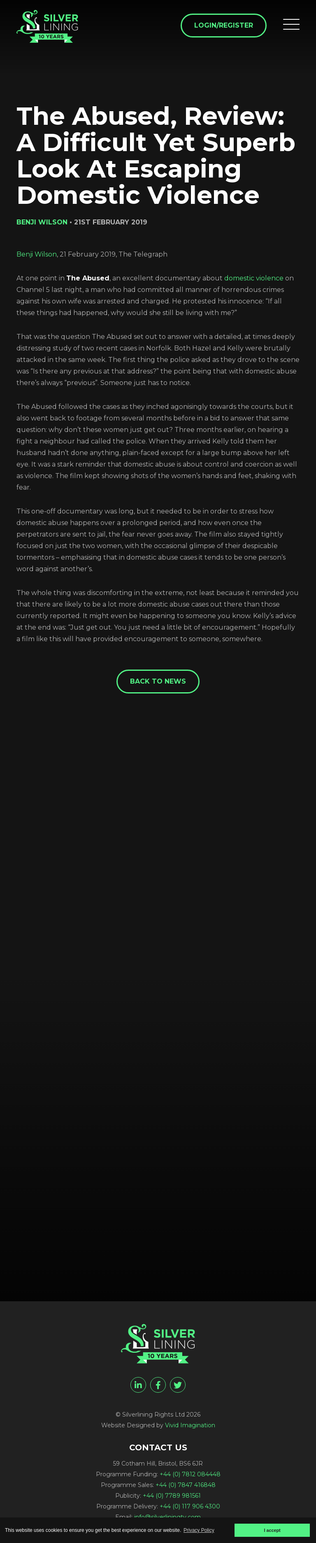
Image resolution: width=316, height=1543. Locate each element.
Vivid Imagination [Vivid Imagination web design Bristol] (190, 1425)
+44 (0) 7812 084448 (190, 1474)
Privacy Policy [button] (199, 1530)
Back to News (158, 681)
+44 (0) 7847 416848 (186, 1485)
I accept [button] (272, 1530)
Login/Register (223, 25)
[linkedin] (138, 1385)
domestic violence (253, 278)
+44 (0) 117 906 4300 (190, 1506)
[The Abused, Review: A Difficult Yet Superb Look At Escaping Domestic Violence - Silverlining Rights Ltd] (47, 26)
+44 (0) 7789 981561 (172, 1495)
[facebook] (158, 1385)
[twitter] (178, 1385)
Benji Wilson (36, 254)
